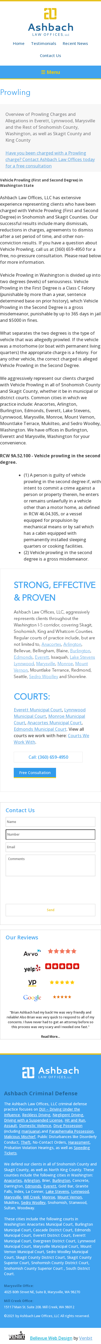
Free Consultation (35, 772)
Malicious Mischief (19, 1136)
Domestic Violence (35, 1125)
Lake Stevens (82, 657)
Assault (10, 1125)
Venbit (85, 1338)
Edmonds (23, 657)
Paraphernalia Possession (71, 1131)
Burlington (80, 651)
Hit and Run (75, 1120)
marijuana (30, 1131)
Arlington (72, 645)
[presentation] (47, 890)
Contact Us (50, 55)
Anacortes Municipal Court (54, 723)
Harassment (79, 1142)
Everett (42, 657)
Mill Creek (31, 1197)
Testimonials (43, 43)
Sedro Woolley (43, 677)
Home (19, 43)
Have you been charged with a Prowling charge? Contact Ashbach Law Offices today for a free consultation (50, 159)
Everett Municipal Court (38, 710)
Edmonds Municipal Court (40, 729)
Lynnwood (24, 664)
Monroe (65, 664)
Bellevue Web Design (51, 1338)
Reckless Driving (36, 1114)
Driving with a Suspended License (33, 1120)
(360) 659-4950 (53, 757)
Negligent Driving (68, 1114)
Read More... (50, 1036)
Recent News (75, 43)
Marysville (45, 664)
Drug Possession (67, 1125)
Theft (25, 1142)
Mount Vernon (69, 1197)
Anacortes (51, 645)
